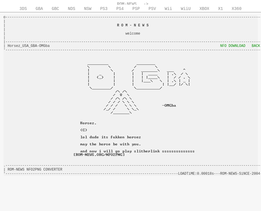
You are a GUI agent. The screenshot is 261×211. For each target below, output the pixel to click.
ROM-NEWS (126, 4)
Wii (168, 8)
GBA (39, 8)
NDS (71, 8)
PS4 (120, 8)
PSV (152, 8)
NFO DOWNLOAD (232, 46)
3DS (23, 8)
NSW (87, 8)
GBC (55, 8)
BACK (256, 46)
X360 (237, 8)
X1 (220, 8)
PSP (136, 8)
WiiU (186, 8)
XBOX (204, 8)
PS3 (104, 8)
